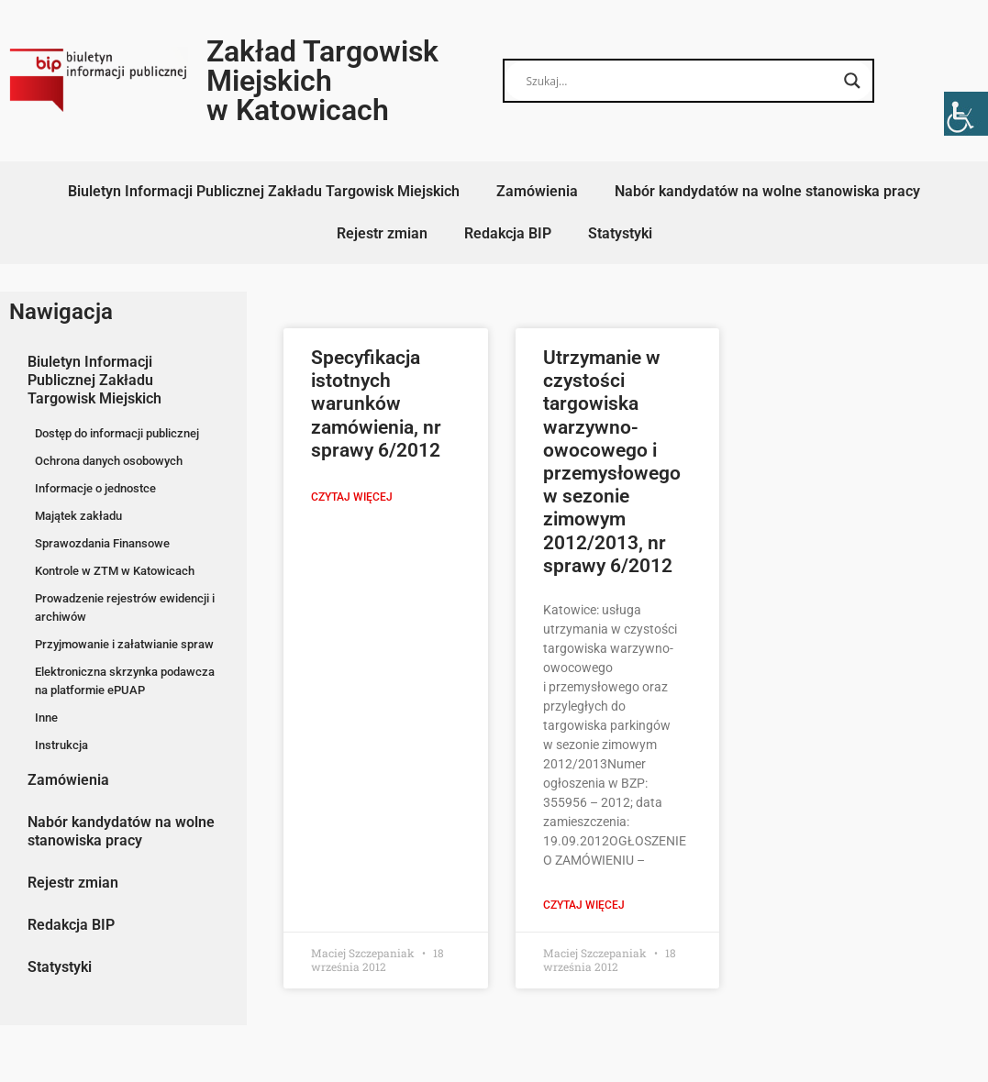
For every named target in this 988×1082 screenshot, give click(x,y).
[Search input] (680, 81)
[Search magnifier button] (852, 81)
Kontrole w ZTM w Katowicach (114, 571)
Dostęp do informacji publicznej (117, 433)
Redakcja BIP (507, 233)
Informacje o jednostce (95, 488)
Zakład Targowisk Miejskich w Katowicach (322, 80)
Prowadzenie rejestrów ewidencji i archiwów (125, 607)
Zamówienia (537, 191)
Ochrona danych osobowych (109, 461)
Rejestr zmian (382, 233)
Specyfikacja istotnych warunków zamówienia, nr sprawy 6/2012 (376, 404)
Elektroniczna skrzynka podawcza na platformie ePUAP (125, 681)
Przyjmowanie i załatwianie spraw (124, 644)
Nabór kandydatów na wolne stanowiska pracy (767, 191)
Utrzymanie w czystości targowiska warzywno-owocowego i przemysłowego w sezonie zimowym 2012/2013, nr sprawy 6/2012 (612, 462)
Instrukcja (61, 745)
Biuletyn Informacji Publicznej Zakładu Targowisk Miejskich (264, 191)
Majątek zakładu (78, 516)
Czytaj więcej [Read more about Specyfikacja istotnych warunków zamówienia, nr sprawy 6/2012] (352, 497)
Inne (46, 717)
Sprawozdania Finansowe (102, 543)
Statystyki (620, 233)
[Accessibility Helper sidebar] (966, 114)
